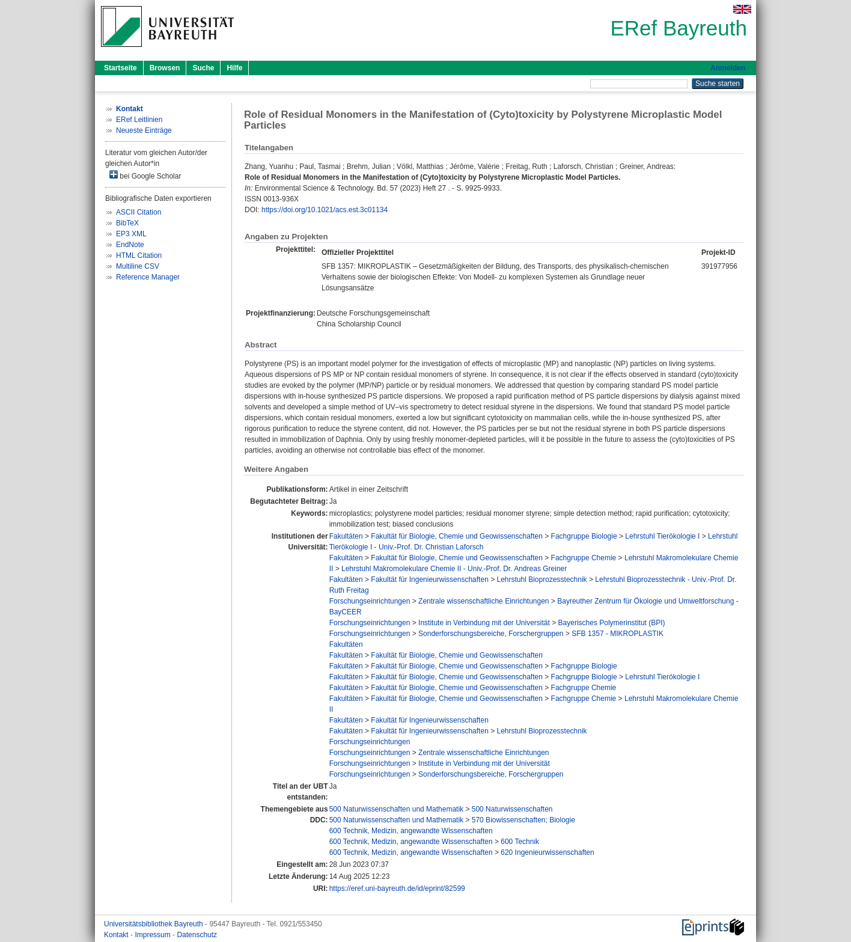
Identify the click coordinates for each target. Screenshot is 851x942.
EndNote (130, 244)
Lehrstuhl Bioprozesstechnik (542, 579)
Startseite (120, 68)
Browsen (165, 68)
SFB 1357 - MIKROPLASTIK (617, 633)
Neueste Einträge (144, 130)
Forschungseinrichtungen (369, 601)
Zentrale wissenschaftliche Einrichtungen (483, 601)
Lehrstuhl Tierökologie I (662, 536)
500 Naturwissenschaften (512, 809)
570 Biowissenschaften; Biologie (523, 820)
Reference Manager (148, 277)
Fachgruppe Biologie (584, 536)
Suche (203, 68)
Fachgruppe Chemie (584, 558)
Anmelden (727, 68)
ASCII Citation (138, 212)
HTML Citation (139, 255)
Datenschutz (197, 935)
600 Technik (520, 841)
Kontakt (117, 935)
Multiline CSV (137, 266)
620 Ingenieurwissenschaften (547, 852)
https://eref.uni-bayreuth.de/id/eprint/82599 (397, 888)
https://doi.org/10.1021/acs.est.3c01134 (324, 210)
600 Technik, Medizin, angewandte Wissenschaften (411, 831)
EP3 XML (131, 234)
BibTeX (127, 223)
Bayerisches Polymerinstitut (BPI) (611, 623)
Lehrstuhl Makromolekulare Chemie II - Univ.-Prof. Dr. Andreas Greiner (454, 568)
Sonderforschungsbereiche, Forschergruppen (490, 633)
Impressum (153, 935)
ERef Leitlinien (139, 119)
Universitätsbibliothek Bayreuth (154, 924)
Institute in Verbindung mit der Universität (484, 623)
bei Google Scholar (145, 175)
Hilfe (234, 68)
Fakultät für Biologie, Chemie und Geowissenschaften (457, 536)
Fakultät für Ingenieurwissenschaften (429, 579)
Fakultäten (346, 536)
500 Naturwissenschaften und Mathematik (396, 809)
